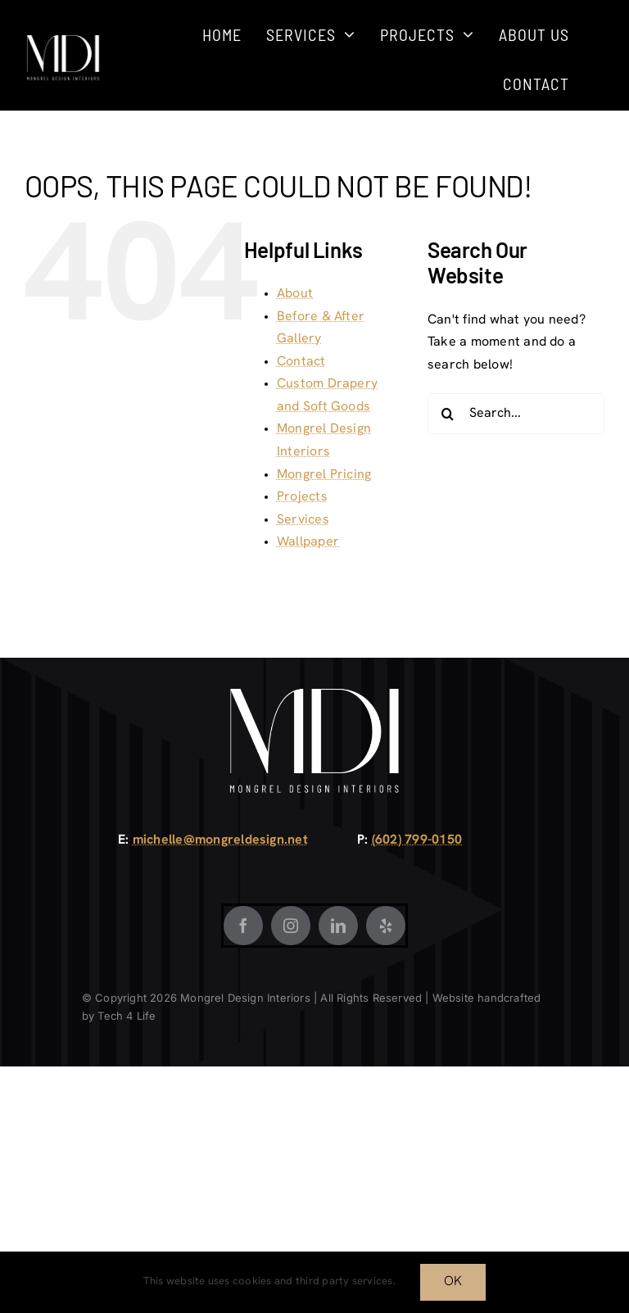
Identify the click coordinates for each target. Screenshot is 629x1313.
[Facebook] (243, 925)
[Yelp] (385, 925)
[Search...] (516, 413)
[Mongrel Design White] (63, 41)
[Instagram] (290, 925)
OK (453, 1281)
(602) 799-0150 (417, 840)
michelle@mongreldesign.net (220, 840)
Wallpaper (308, 542)
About (295, 294)
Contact (301, 362)
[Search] (448, 413)
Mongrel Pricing (324, 475)
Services (303, 520)
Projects (302, 497)
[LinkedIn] (338, 925)
